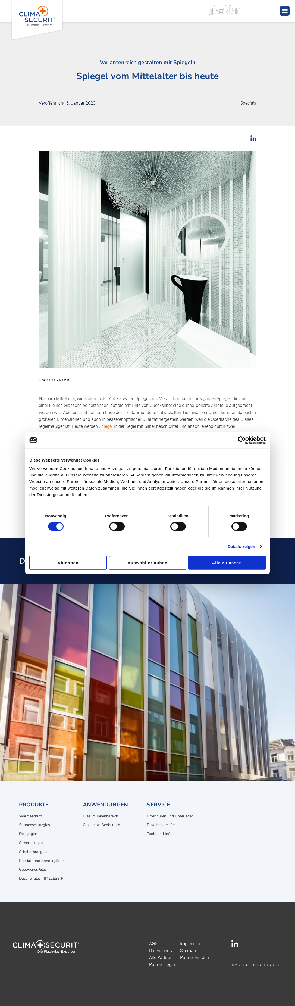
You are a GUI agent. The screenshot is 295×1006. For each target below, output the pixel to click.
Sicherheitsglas (32, 842)
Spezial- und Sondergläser (41, 860)
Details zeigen (241, 546)
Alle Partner (160, 957)
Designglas (28, 833)
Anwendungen (105, 804)
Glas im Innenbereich (100, 816)
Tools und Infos (160, 833)
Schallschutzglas (33, 851)
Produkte (34, 804)
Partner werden (194, 957)
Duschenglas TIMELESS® (41, 878)
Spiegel (106, 426)
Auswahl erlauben (147, 562)
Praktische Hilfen (161, 824)
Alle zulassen (227, 562)
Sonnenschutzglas (34, 824)
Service (158, 804)
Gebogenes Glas (33, 869)
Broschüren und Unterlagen (170, 816)
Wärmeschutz (30, 816)
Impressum (191, 943)
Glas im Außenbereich (101, 824)
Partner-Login (162, 964)
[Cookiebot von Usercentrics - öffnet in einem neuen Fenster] (242, 440)
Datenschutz (161, 950)
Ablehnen (68, 562)
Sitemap (188, 950)
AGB (153, 943)
